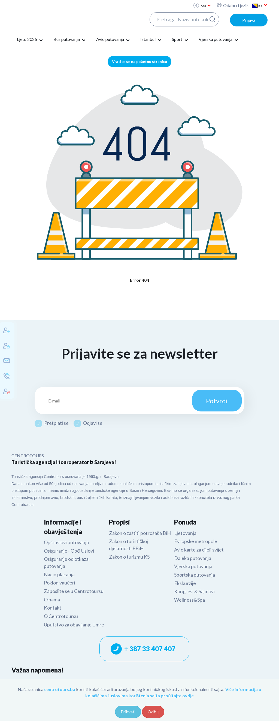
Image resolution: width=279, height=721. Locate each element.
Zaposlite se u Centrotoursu (74, 591)
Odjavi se (92, 423)
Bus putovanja (70, 40)
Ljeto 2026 (30, 40)
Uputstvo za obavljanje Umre (74, 625)
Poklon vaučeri (59, 583)
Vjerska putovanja (219, 40)
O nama (52, 599)
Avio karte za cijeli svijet (199, 550)
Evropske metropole (195, 541)
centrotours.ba (59, 689)
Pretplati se (56, 423)
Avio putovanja (113, 40)
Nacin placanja (59, 574)
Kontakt (52, 608)
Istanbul (151, 40)
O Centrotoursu (61, 616)
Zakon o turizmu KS (129, 557)
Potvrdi (217, 401)
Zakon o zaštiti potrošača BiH (140, 533)
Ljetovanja (185, 533)
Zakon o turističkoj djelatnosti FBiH (128, 544)
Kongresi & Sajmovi (194, 591)
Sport (180, 40)
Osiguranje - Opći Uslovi (69, 551)
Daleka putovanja (192, 558)
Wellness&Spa (189, 600)
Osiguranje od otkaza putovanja (66, 562)
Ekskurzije (185, 583)
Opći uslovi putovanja (66, 542)
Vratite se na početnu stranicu (139, 61)
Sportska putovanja (194, 575)
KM (206, 6)
